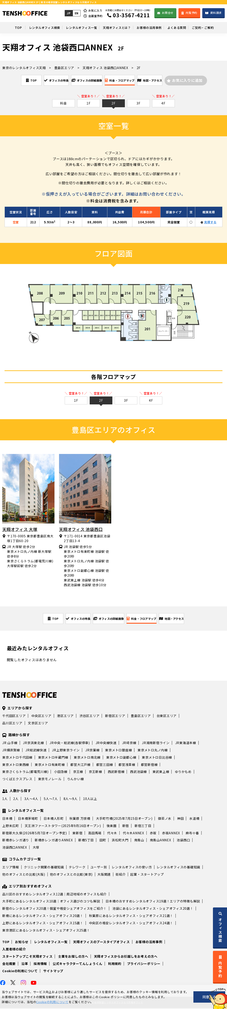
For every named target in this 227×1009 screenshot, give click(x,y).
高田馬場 (94, 834)
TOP (8, 27)
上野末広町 (10, 826)
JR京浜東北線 (33, 743)
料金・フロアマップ (127, 80)
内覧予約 (191, 13)
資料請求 (216, 13)
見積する (210, 222)
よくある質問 (182, 27)
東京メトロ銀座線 (118, 751)
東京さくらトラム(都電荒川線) (25, 772)
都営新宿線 (149, 765)
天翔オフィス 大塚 (19, 530)
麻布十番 (192, 834)
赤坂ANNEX (171, 834)
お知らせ (21, 942)
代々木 (112, 834)
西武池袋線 (138, 772)
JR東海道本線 (185, 743)
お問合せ (167, 13)
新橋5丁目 (86, 841)
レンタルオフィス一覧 (76, 27)
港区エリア (65, 716)
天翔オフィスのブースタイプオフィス (101, 942)
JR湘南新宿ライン (156, 743)
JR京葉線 (92, 751)
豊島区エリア (141, 716)
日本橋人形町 (54, 819)
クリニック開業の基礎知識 (44, 868)
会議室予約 (95, 16)
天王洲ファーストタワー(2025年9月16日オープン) (63, 826)
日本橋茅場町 (28, 819)
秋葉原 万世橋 (79, 819)
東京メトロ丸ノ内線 (153, 751)
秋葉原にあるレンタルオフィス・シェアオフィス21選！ (131, 916)
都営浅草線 (126, 765)
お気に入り (95, 10)
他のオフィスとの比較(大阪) (23, 875)
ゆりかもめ (183, 772)
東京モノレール (50, 779)
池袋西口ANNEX (14, 848)
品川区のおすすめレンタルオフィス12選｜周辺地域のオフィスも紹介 (54, 895)
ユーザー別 (98, 868)
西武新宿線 (116, 772)
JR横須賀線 (11, 751)
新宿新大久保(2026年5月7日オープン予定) (34, 834)
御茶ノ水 (164, 819)
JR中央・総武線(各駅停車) (69, 743)
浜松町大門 (120, 841)
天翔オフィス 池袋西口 (81, 530)
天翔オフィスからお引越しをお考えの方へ (126, 957)
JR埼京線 (129, 743)
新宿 (125, 826)
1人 (5, 799)
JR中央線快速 (106, 743)
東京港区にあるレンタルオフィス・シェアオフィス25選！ (46, 931)
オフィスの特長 (43, 80)
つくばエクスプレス (17, 779)
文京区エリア (38, 724)
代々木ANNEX (133, 834)
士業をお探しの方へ (73, 957)
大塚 (36, 848)
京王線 (78, 772)
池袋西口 (183, 841)
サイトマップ (53, 971)
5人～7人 (51, 799)
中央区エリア (41, 716)
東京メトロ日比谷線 (157, 758)
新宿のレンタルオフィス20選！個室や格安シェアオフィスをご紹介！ (54, 909)
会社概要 (9, 964)
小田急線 (60, 772)
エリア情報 (10, 868)
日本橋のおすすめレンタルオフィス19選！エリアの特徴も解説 (153, 902)
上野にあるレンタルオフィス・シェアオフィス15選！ (42, 924)
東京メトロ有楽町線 (50, 765)
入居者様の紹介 (14, 950)
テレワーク (77, 868)
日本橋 (7, 819)
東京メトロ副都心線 (121, 758)
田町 (102, 841)
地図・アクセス (167, 80)
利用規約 (114, 964)
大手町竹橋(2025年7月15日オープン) (124, 819)
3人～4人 (31, 799)
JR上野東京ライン (66, 751)
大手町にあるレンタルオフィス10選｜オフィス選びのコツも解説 (51, 902)
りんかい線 (75, 779)
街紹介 (121, 875)
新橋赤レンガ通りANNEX (54, 841)
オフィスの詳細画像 (84, 80)
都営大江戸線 (80, 765)
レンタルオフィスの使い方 (132, 868)
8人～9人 (71, 799)
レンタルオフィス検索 (35, 27)
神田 (180, 819)
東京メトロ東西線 (15, 765)
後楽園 (112, 826)
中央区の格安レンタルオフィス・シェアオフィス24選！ (131, 924)
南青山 (139, 841)
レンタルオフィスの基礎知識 (178, 868)
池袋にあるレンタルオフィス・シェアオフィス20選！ (152, 909)
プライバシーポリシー (144, 964)
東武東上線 (161, 772)
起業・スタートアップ (147, 875)
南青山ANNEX (160, 841)
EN (76, 13)
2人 (16, 799)
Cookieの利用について (20, 971)
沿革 (24, 964)
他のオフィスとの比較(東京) (71, 875)
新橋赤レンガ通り (15, 841)
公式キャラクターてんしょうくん (77, 964)
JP (68, 13)
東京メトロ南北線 (87, 758)
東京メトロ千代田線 (17, 758)
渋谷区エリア (89, 716)
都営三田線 (104, 765)
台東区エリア (167, 716)
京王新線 (95, 772)
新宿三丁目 (143, 826)
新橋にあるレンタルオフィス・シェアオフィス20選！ (42, 916)
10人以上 (90, 799)
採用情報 (40, 964)
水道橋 (194, 819)
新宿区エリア (115, 716)
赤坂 (153, 834)
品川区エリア (12, 724)
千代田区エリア (14, 716)
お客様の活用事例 (151, 27)
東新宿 (77, 834)
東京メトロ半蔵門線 (53, 758)
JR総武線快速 (35, 751)
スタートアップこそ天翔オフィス (27, 957)
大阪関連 (104, 875)
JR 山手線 (9, 743)
